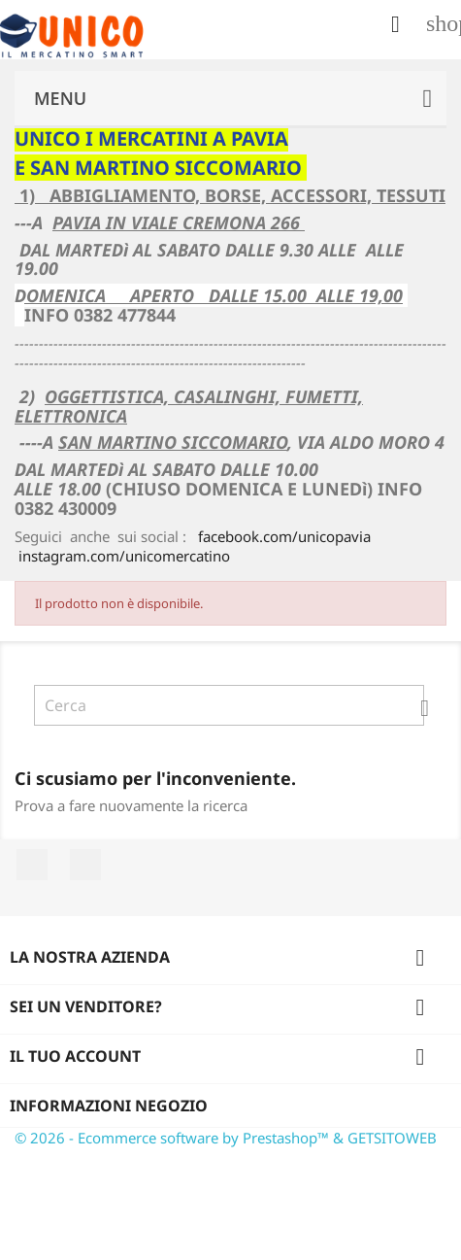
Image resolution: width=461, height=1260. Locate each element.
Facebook (32, 864)
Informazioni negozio (109, 1105)
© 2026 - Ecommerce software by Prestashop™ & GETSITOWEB (226, 1137)
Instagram (85, 864)
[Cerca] (229, 705)
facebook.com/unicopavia (284, 536)
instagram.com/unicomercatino (124, 555)
